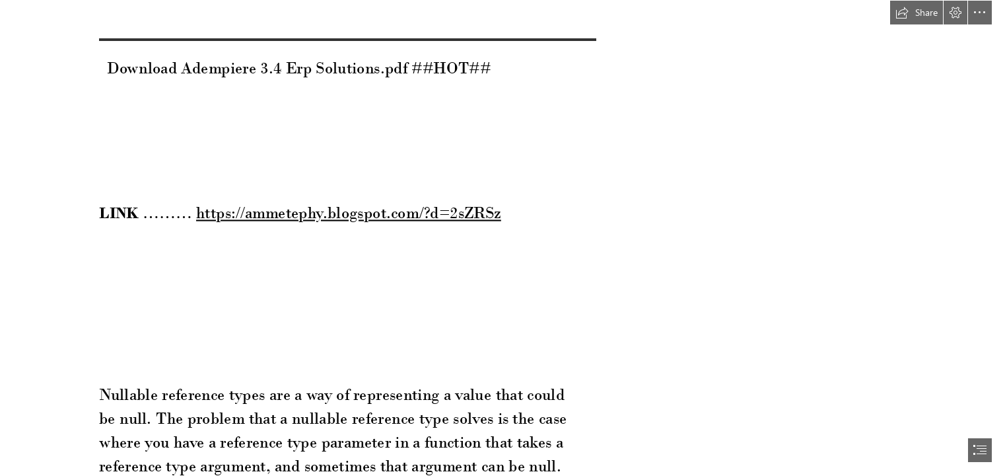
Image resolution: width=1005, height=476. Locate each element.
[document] (502, 238)
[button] (916, 12)
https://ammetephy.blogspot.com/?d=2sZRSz (348, 212)
